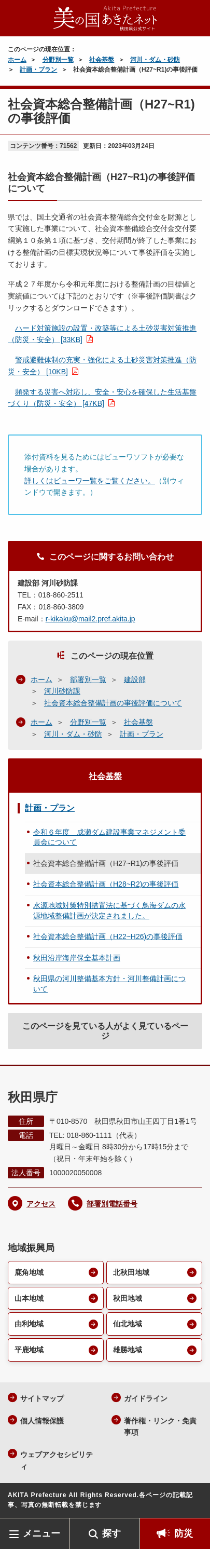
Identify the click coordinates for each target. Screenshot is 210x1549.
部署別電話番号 (112, 1204)
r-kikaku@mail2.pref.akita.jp (90, 619)
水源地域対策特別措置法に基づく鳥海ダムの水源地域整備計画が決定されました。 (109, 910)
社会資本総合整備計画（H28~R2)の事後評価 (105, 884)
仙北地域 (127, 1324)
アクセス (40, 1204)
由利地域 (29, 1324)
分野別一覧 (58, 59)
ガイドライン (145, 1398)
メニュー (41, 1533)
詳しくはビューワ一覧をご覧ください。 (89, 481)
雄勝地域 (127, 1350)
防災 (183, 1533)
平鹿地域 (29, 1350)
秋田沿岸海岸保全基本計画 (76, 958)
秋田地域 (127, 1298)
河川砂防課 (62, 691)
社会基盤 (101, 59)
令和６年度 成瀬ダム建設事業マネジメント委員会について (109, 837)
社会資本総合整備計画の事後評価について (113, 703)
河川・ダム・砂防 (155, 59)
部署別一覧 (88, 679)
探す (111, 1533)
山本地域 (29, 1298)
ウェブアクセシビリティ (56, 1460)
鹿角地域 (29, 1272)
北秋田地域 (131, 1272)
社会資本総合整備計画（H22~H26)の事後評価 (108, 936)
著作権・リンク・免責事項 (160, 1427)
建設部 (135, 679)
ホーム (17, 59)
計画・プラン (38, 69)
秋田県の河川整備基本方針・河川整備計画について (109, 983)
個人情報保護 (42, 1421)
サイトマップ (42, 1398)
